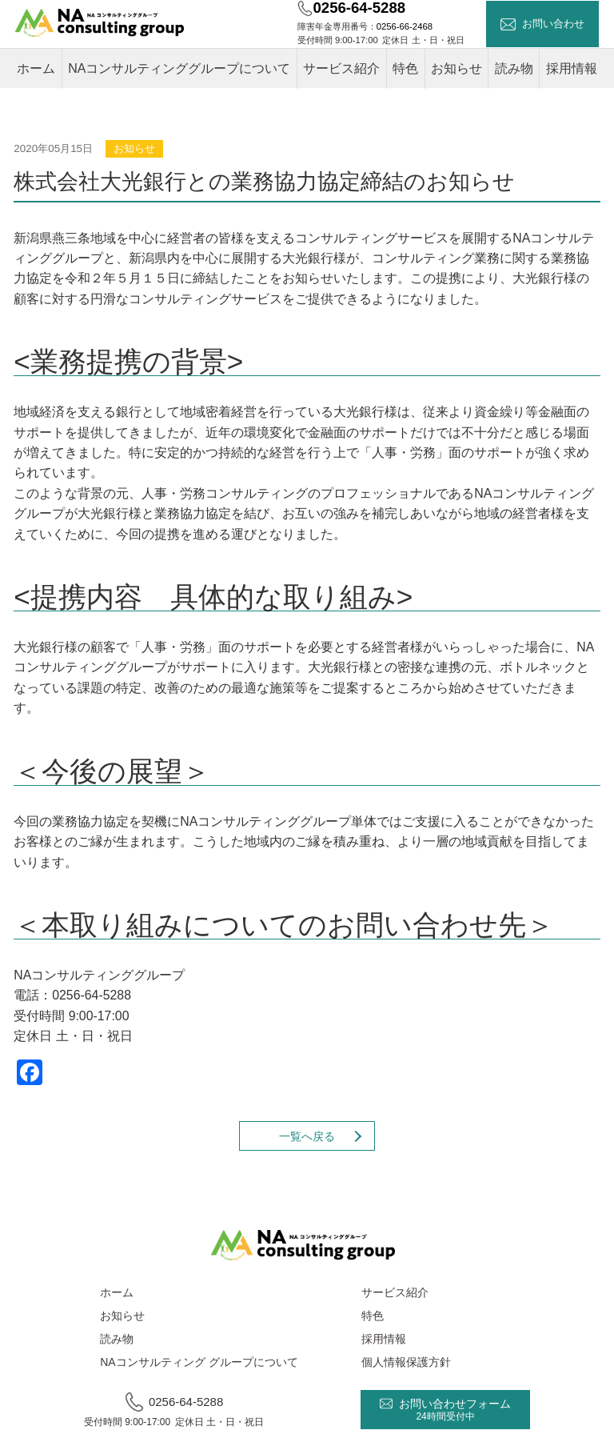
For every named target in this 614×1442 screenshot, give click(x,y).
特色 (405, 68)
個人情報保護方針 (406, 1362)
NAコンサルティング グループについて (198, 1362)
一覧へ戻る (307, 1136)
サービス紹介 (341, 68)
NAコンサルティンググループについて (179, 68)
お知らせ (456, 68)
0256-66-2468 (405, 26)
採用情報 (571, 68)
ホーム (36, 68)
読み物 (514, 68)
